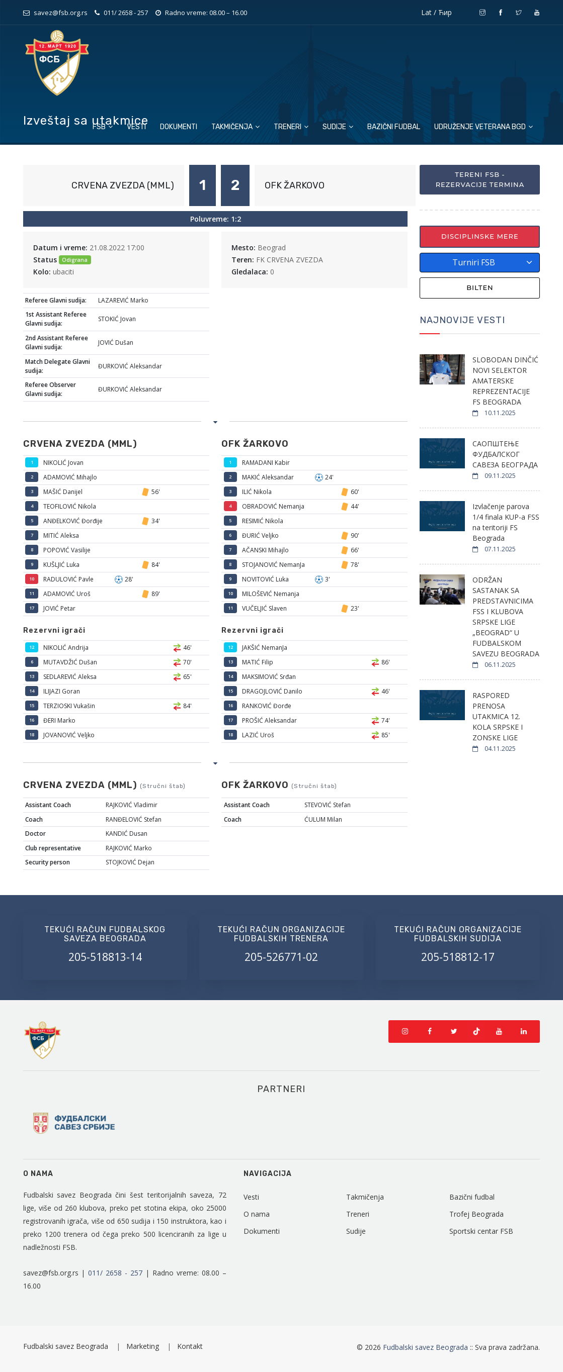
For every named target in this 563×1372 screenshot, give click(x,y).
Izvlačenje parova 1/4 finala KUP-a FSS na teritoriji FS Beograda (505, 522)
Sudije (338, 127)
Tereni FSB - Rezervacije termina (480, 179)
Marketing (143, 1346)
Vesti (136, 127)
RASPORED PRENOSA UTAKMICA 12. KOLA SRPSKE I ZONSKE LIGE (497, 716)
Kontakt (190, 1346)
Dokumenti (178, 127)
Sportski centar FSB (481, 1231)
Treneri (291, 127)
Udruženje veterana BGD (483, 127)
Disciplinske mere (480, 236)
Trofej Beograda (476, 1214)
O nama (257, 1214)
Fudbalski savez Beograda (66, 1346)
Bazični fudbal (393, 127)
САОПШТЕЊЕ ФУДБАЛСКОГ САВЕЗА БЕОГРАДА (505, 454)
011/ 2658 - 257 (126, 12)
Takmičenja (235, 127)
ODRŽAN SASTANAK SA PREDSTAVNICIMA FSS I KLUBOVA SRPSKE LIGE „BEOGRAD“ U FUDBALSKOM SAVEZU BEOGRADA (505, 616)
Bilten (480, 287)
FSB (103, 127)
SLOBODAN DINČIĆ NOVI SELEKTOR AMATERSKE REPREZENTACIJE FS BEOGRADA (505, 381)
